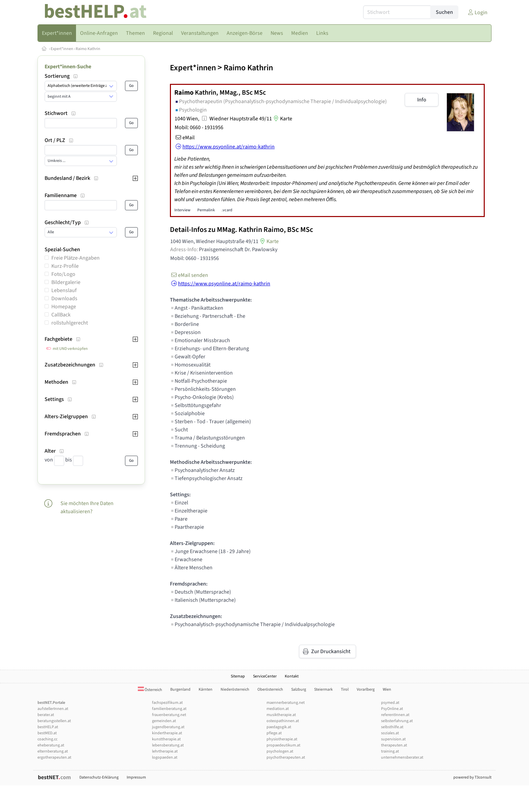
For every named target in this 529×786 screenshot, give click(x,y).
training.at (390, 751)
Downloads (64, 298)
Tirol (345, 689)
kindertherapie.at (167, 733)
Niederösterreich (235, 689)
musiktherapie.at (281, 715)
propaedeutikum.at (283, 745)
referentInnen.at (395, 715)
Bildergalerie (65, 282)
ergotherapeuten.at (54, 757)
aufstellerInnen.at (52, 709)
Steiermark (323, 689)
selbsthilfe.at (392, 727)
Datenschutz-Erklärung (99, 777)
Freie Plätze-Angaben (75, 258)
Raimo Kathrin (88, 49)
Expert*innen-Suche (68, 66)
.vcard (227, 210)
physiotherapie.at (282, 739)
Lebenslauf (64, 290)
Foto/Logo (63, 274)
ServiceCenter (265, 676)
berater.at (45, 715)
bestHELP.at (47, 727)
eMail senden (189, 275)
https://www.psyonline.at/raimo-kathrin (220, 283)
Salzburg (298, 689)
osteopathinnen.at (283, 721)
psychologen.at (280, 751)
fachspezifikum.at (167, 703)
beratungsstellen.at (54, 721)
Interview (182, 210)
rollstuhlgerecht (69, 323)
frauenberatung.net (169, 715)
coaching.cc (47, 739)
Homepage (63, 306)
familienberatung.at (169, 709)
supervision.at (393, 739)
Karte (282, 118)
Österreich (150, 690)
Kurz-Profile (65, 266)
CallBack (61, 314)
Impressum (136, 777)
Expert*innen (62, 49)
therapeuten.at (394, 745)
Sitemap (238, 676)
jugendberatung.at (168, 727)
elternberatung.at (52, 751)
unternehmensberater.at (402, 757)
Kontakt (292, 676)
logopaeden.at (164, 757)
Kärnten (205, 689)
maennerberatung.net (286, 703)
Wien (387, 689)
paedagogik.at (279, 727)
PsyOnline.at (392, 709)
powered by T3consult (472, 777)
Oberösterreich (270, 689)
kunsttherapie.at (166, 739)
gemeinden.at (164, 721)
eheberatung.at (50, 745)
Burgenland (180, 689)
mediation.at (278, 709)
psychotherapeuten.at (286, 757)
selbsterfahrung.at (397, 721)
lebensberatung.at (168, 745)
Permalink (206, 210)
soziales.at (390, 733)
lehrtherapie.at (165, 751)
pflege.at (274, 733)
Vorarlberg (366, 689)
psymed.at (390, 703)
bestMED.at (47, 733)
